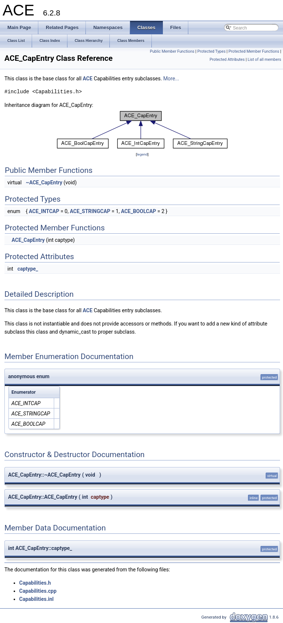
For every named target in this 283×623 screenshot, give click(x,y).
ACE (87, 78)
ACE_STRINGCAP (90, 211)
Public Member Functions (172, 51)
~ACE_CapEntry (44, 182)
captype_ (27, 269)
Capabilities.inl (36, 599)
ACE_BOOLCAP (138, 211)
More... (171, 78)
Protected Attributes (227, 59)
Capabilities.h (35, 583)
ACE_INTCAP (44, 211)
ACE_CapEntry (28, 240)
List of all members (264, 59)
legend (142, 154)
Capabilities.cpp (37, 591)
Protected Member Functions (253, 51)
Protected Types (211, 51)
